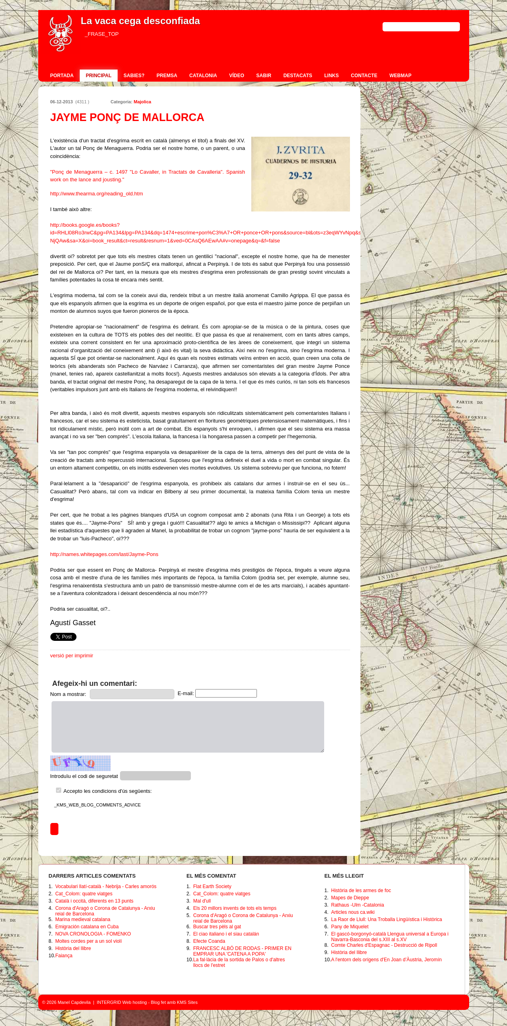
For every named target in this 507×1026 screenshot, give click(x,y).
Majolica (142, 101)
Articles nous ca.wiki (353, 912)
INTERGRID (109, 1002)
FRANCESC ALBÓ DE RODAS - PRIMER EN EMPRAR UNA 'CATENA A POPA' (242, 951)
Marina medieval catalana (82, 919)
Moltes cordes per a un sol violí (88, 941)
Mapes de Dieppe (350, 898)
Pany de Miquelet (349, 927)
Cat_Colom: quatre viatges (83, 894)
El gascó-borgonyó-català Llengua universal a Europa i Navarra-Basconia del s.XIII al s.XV (390, 936)
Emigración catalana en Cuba (86, 927)
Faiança (63, 955)
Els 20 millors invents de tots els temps (235, 908)
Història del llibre (73, 948)
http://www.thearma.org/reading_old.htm (96, 194)
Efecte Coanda (209, 941)
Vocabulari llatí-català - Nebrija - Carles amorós (105, 886)
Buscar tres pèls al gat (217, 927)
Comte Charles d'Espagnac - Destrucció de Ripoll (384, 945)
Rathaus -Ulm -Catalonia (357, 905)
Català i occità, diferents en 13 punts (94, 901)
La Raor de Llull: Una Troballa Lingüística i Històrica (386, 919)
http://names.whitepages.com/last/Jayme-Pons (104, 554)
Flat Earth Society (212, 886)
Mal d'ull (202, 901)
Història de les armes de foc (361, 890)
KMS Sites (187, 1002)
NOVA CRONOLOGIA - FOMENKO (93, 934)
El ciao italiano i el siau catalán (226, 934)
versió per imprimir (71, 656)
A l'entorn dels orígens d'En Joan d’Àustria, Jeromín (386, 959)
